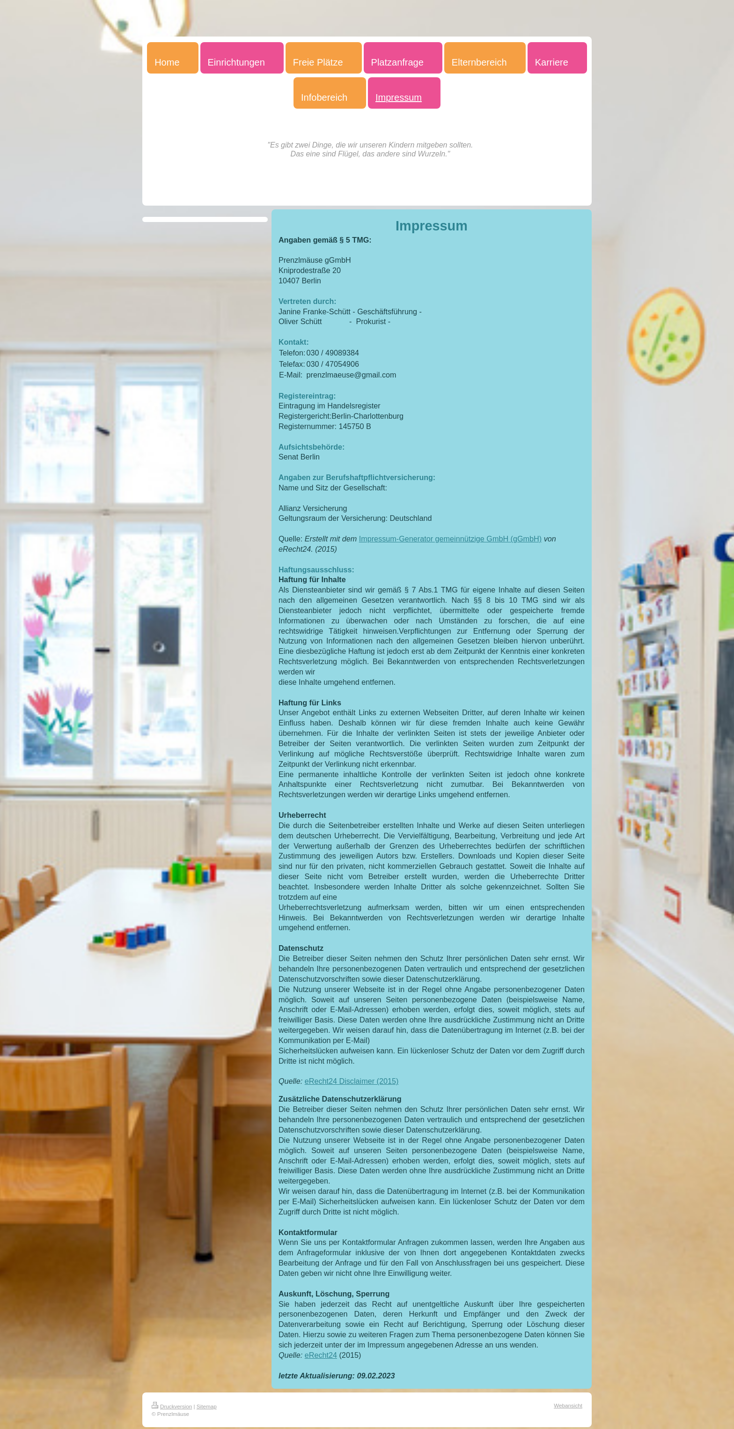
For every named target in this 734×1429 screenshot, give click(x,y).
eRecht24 (321, 1355)
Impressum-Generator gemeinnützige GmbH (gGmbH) (450, 538)
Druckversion (172, 1406)
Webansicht (568, 1405)
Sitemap (207, 1406)
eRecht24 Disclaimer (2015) (352, 1081)
